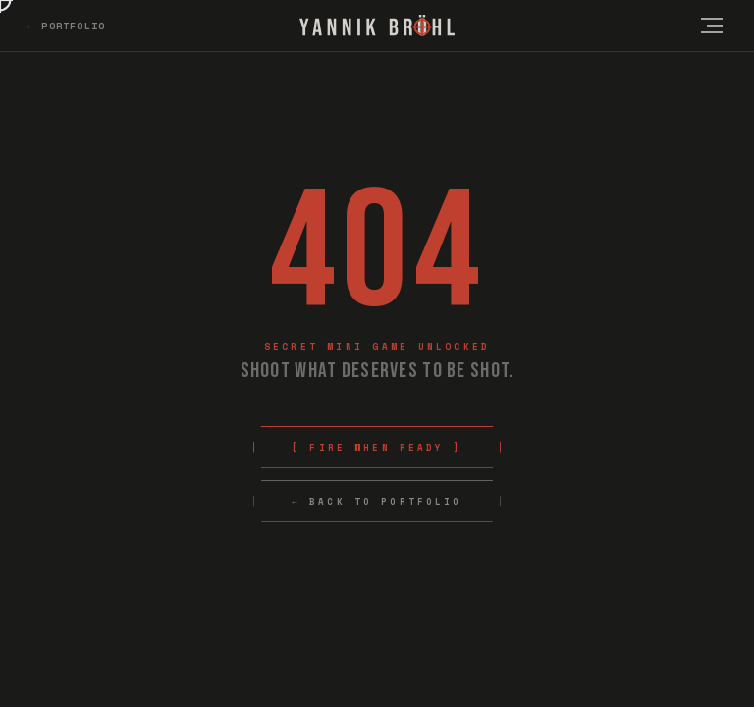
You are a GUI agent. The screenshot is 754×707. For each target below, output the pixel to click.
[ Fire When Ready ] (377, 447)
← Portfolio (66, 26)
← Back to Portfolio (376, 501)
